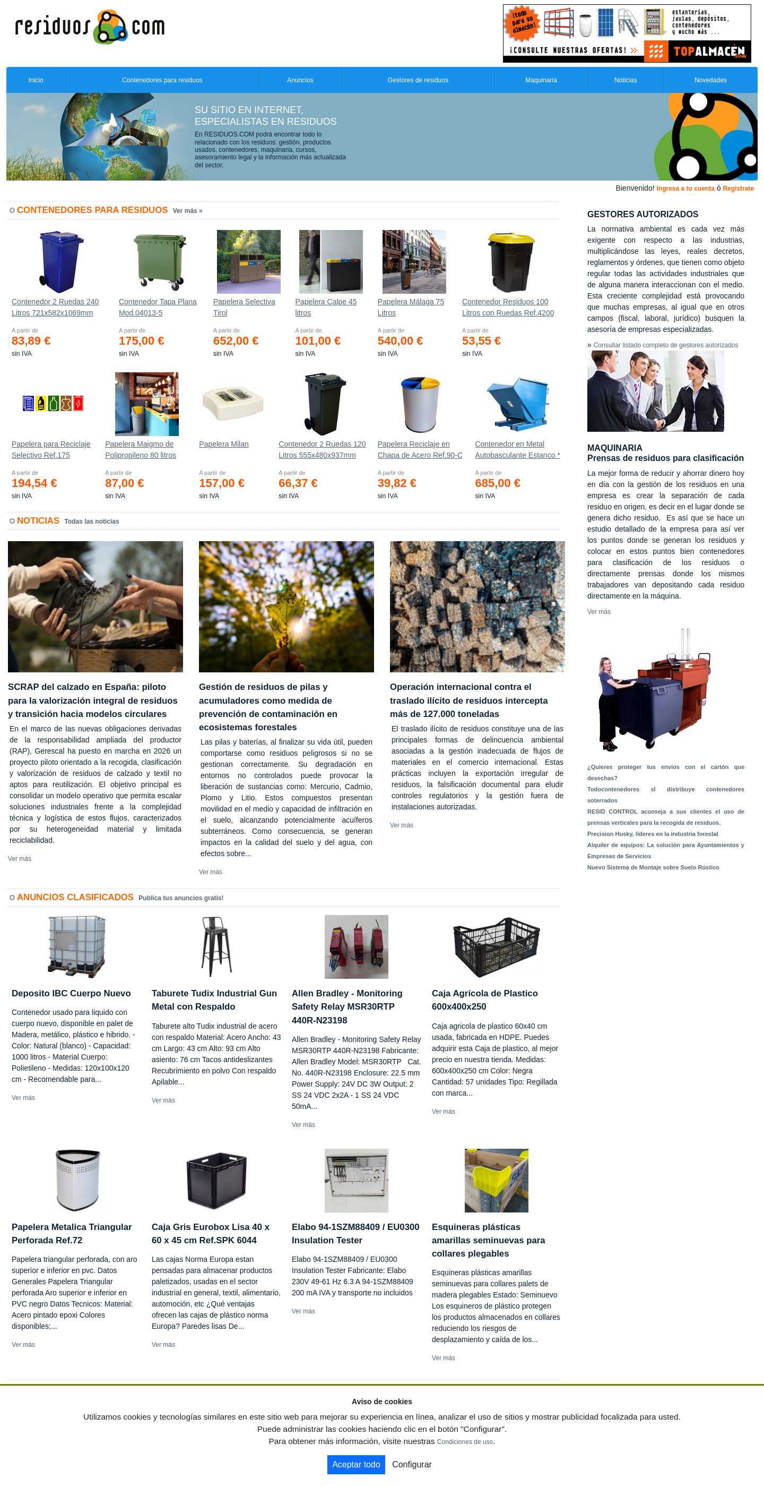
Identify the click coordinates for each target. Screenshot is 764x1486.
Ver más (19, 858)
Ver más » (188, 211)
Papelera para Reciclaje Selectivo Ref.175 (51, 449)
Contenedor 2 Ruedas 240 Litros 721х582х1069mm (55, 307)
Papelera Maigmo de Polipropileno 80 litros (140, 449)
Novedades (710, 80)
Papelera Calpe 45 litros (326, 307)
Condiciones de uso (465, 1442)
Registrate (738, 188)
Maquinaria (541, 80)
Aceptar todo (356, 1464)
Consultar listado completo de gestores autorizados (666, 345)
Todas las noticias (92, 521)
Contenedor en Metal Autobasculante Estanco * (517, 449)
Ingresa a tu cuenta (685, 188)
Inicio (36, 80)
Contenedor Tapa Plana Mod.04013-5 (158, 307)
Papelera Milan (223, 444)
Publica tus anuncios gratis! (180, 898)
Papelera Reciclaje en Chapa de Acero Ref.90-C (420, 449)
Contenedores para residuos (162, 80)
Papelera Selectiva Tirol (244, 307)
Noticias (625, 80)
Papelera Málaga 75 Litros (411, 307)
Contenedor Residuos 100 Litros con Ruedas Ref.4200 (508, 307)
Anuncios (300, 80)
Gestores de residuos (418, 80)
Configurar (412, 1464)
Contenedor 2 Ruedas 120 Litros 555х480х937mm (322, 449)
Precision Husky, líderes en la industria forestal (652, 834)
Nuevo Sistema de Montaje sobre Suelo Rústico (653, 867)
